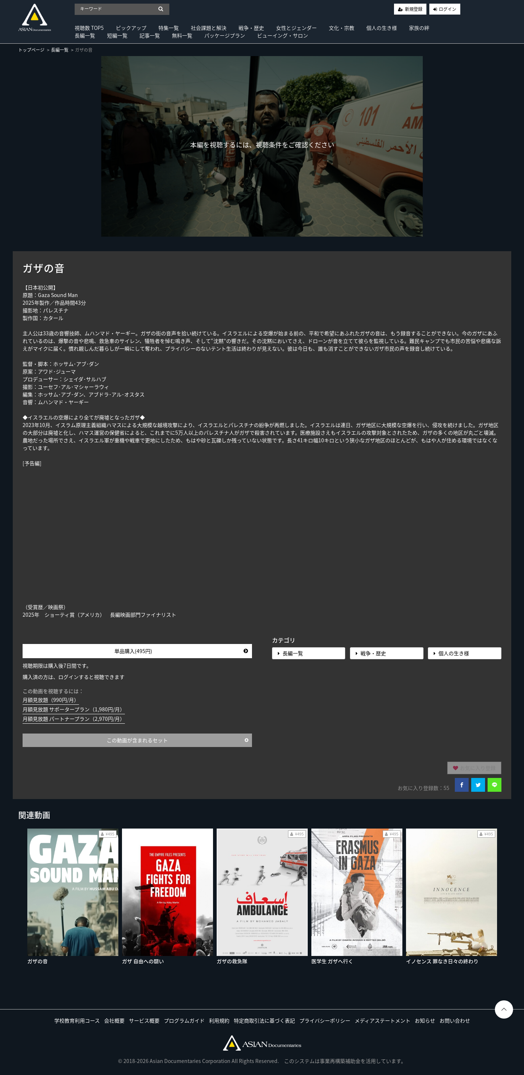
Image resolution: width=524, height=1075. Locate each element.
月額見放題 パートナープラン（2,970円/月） (74, 718)
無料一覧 (182, 35)
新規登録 (413, 9)
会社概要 (114, 1020)
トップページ (31, 50)
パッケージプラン (224, 35)
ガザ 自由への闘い (143, 961)
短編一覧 (117, 35)
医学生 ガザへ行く (332, 961)
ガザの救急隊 (232, 961)
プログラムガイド (184, 1020)
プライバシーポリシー (324, 1020)
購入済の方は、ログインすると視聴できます (74, 676)
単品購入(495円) (181, 651)
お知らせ (425, 1020)
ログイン (447, 9)
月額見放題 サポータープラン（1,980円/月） (74, 709)
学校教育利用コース (77, 1020)
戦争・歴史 (251, 27)
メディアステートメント (382, 1020)
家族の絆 (419, 27)
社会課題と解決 (208, 27)
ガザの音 (37, 961)
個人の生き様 (381, 27)
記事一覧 (149, 35)
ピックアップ (131, 27)
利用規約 (219, 1020)
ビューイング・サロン (282, 35)
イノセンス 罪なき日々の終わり (442, 961)
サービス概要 (144, 1020)
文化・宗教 (341, 27)
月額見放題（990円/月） (51, 699)
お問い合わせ (455, 1020)
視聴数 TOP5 (89, 27)
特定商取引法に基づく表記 (264, 1020)
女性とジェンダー (296, 27)
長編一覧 (85, 35)
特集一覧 (168, 27)
